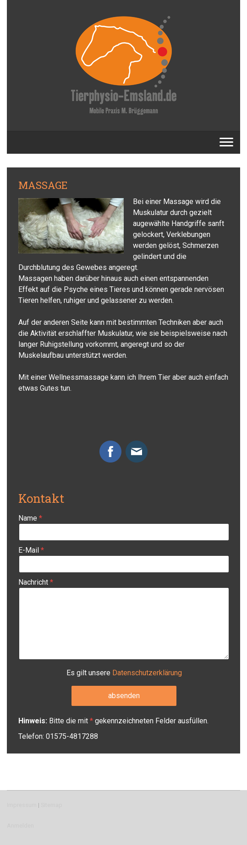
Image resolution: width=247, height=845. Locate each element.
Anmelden (20, 825)
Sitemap (51, 805)
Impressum (22, 805)
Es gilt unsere (124, 672)
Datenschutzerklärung (147, 672)
